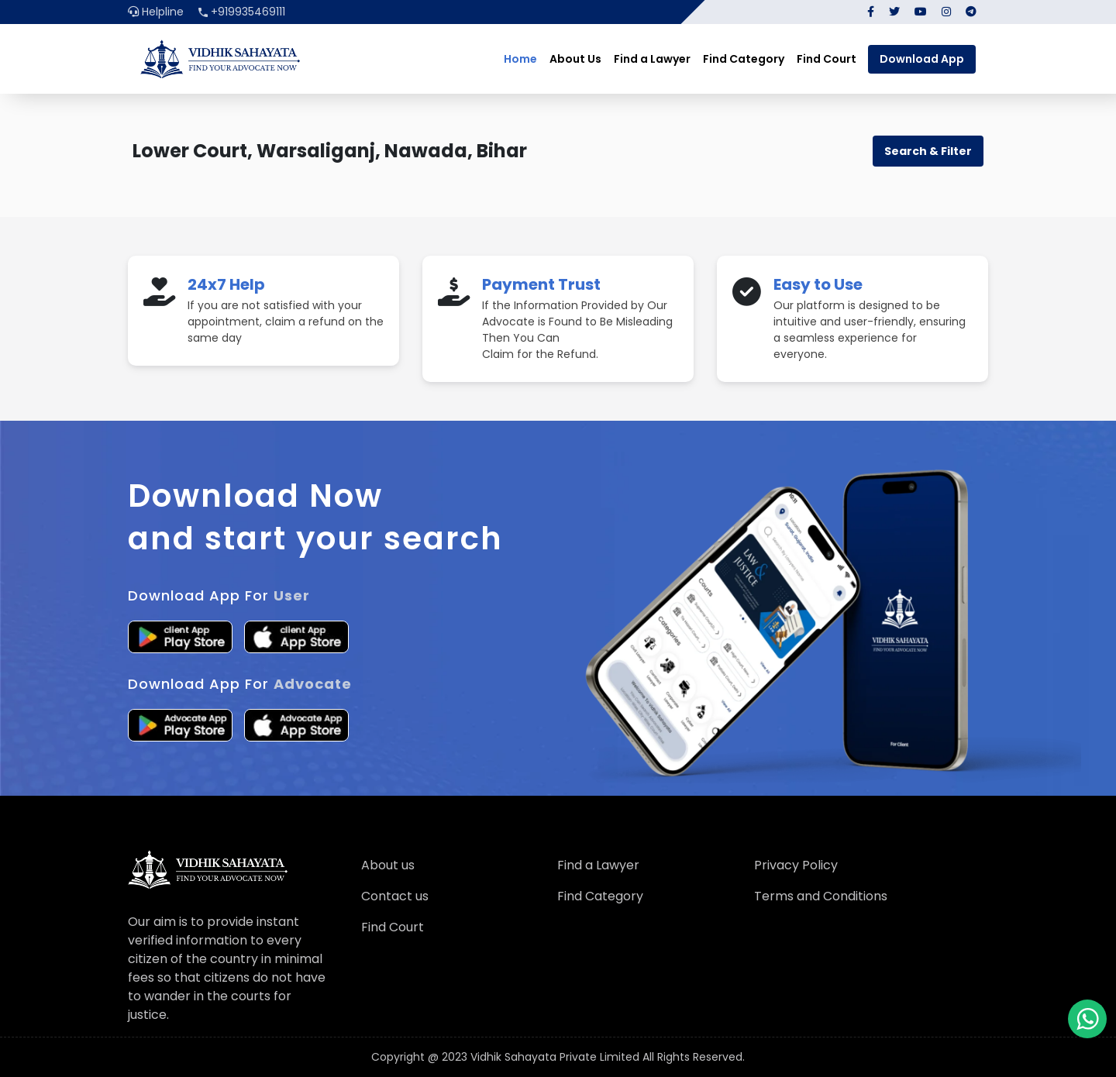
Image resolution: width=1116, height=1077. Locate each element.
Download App (922, 59)
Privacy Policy (796, 865)
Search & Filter (928, 151)
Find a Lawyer (652, 59)
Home (520, 59)
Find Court (826, 59)
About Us (575, 59)
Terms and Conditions (820, 896)
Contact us (395, 896)
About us (388, 865)
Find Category (743, 59)
